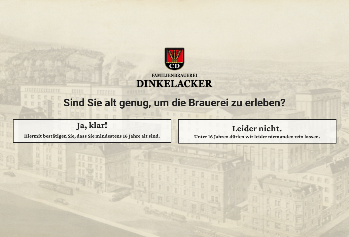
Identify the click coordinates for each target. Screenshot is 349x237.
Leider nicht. (257, 131)
